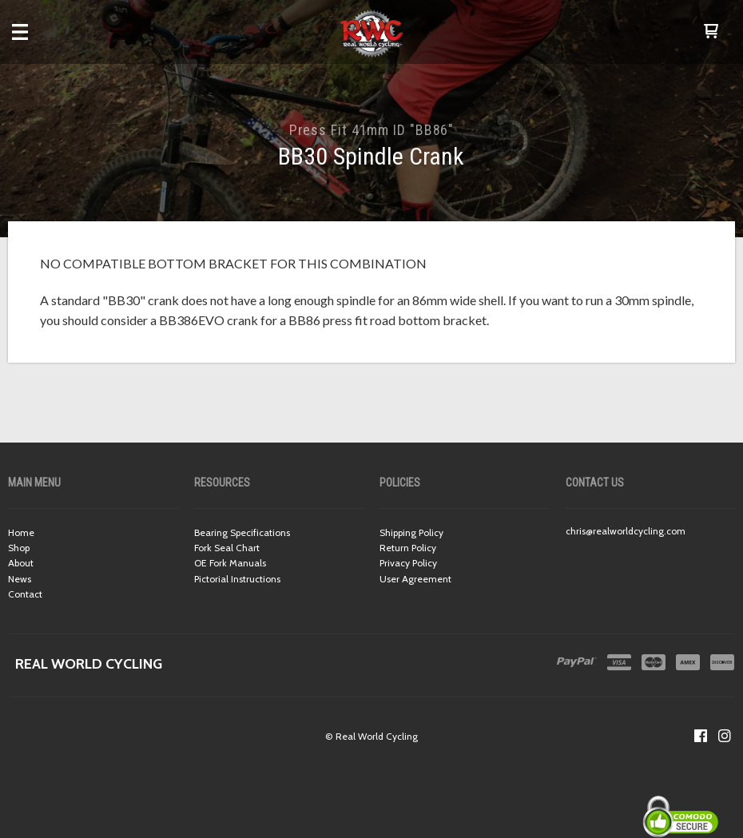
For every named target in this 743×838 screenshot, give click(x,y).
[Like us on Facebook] (700, 735)
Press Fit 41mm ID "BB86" (372, 129)
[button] (711, 32)
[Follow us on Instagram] (724, 735)
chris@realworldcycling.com (625, 531)
